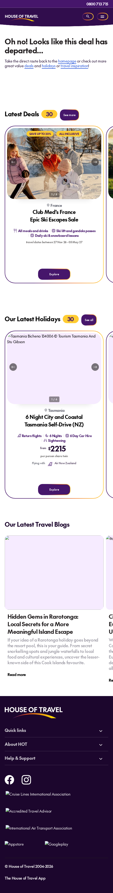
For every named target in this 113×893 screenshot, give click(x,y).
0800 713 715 (97, 3)
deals (28, 65)
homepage (67, 60)
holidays (48, 65)
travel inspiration (74, 65)
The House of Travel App (25, 877)
